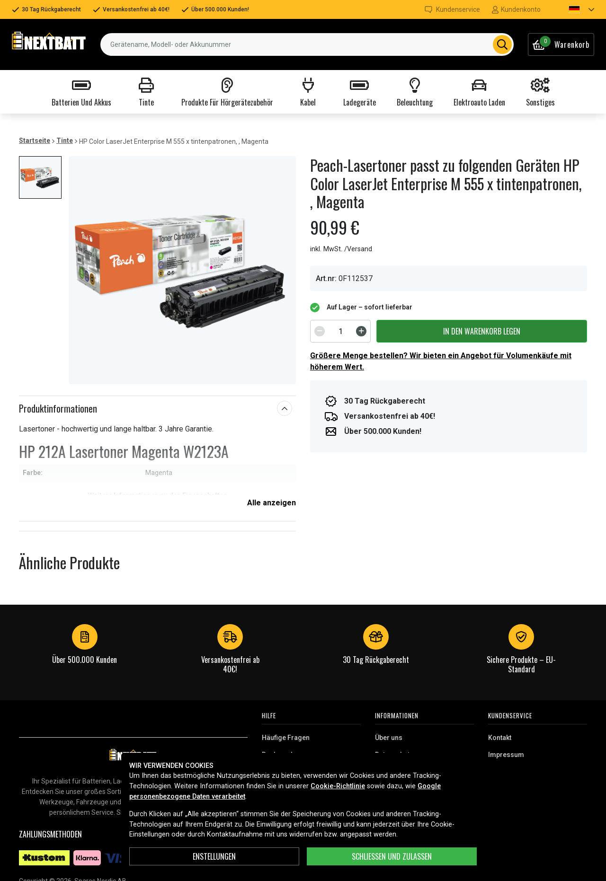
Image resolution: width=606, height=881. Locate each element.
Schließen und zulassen (392, 856)
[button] (573, 9)
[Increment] (361, 331)
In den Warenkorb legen (481, 331)
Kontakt (499, 737)
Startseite (34, 140)
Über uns (388, 737)
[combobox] (307, 44)
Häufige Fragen (286, 737)
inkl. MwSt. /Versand (341, 249)
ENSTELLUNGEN (214, 856)
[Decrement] (320, 331)
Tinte (64, 140)
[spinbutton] (340, 331)
